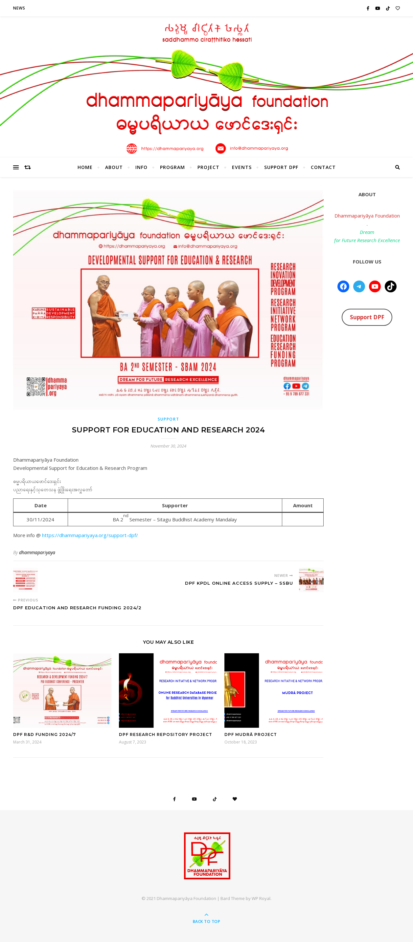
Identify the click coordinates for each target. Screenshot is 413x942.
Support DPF (281, 167)
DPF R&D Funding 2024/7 (44, 734)
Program (172, 167)
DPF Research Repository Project (165, 734)
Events (242, 167)
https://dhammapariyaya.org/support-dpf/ (89, 535)
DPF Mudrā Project (250, 734)
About (114, 167)
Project (208, 167)
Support (168, 419)
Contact (323, 167)
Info (141, 167)
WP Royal (261, 898)
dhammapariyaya (37, 552)
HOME (85, 167)
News (19, 8)
